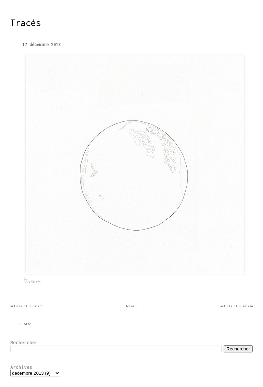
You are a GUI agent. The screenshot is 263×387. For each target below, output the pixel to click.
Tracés (25, 22)
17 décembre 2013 (41, 44)
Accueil (132, 306)
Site (27, 324)
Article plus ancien (236, 306)
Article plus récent (26, 306)
